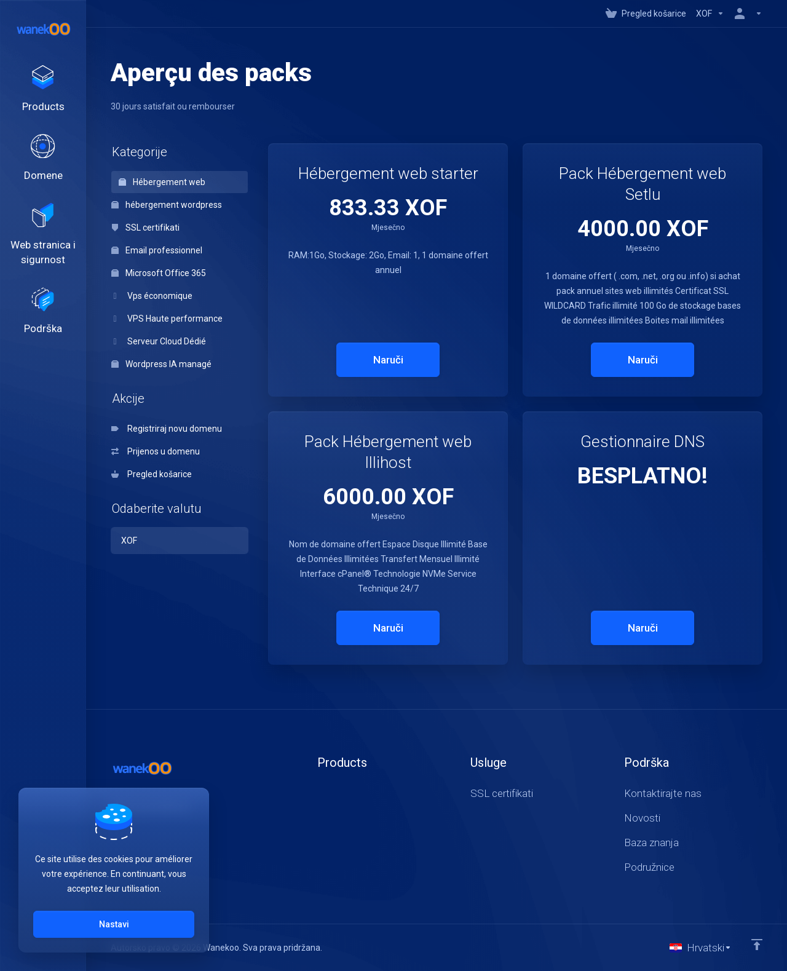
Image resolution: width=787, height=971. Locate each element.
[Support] (43, 313)
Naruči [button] (388, 360)
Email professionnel (156, 250)
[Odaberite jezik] (701, 947)
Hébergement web (162, 182)
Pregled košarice (151, 474)
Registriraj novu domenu (166, 429)
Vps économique (151, 296)
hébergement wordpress (166, 205)
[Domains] (43, 159)
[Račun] (745, 13)
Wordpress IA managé (161, 364)
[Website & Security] (43, 236)
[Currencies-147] (710, 13)
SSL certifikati (145, 227)
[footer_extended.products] (43, 89)
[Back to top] (757, 944)
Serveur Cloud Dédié (158, 341)
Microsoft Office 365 (158, 273)
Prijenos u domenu (155, 451)
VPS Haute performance (167, 318)
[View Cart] (646, 13)
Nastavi (114, 924)
